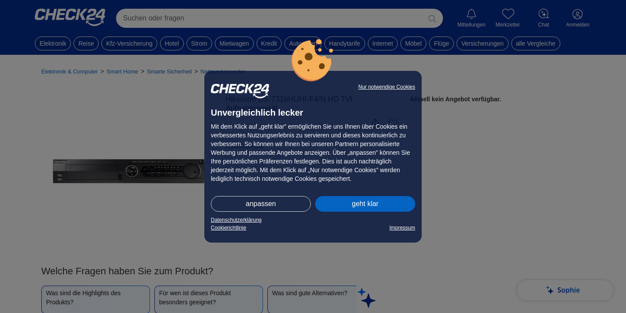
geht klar (365, 203)
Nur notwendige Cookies (386, 87)
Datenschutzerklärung (236, 220)
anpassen (261, 203)
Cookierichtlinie (228, 228)
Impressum (402, 228)
